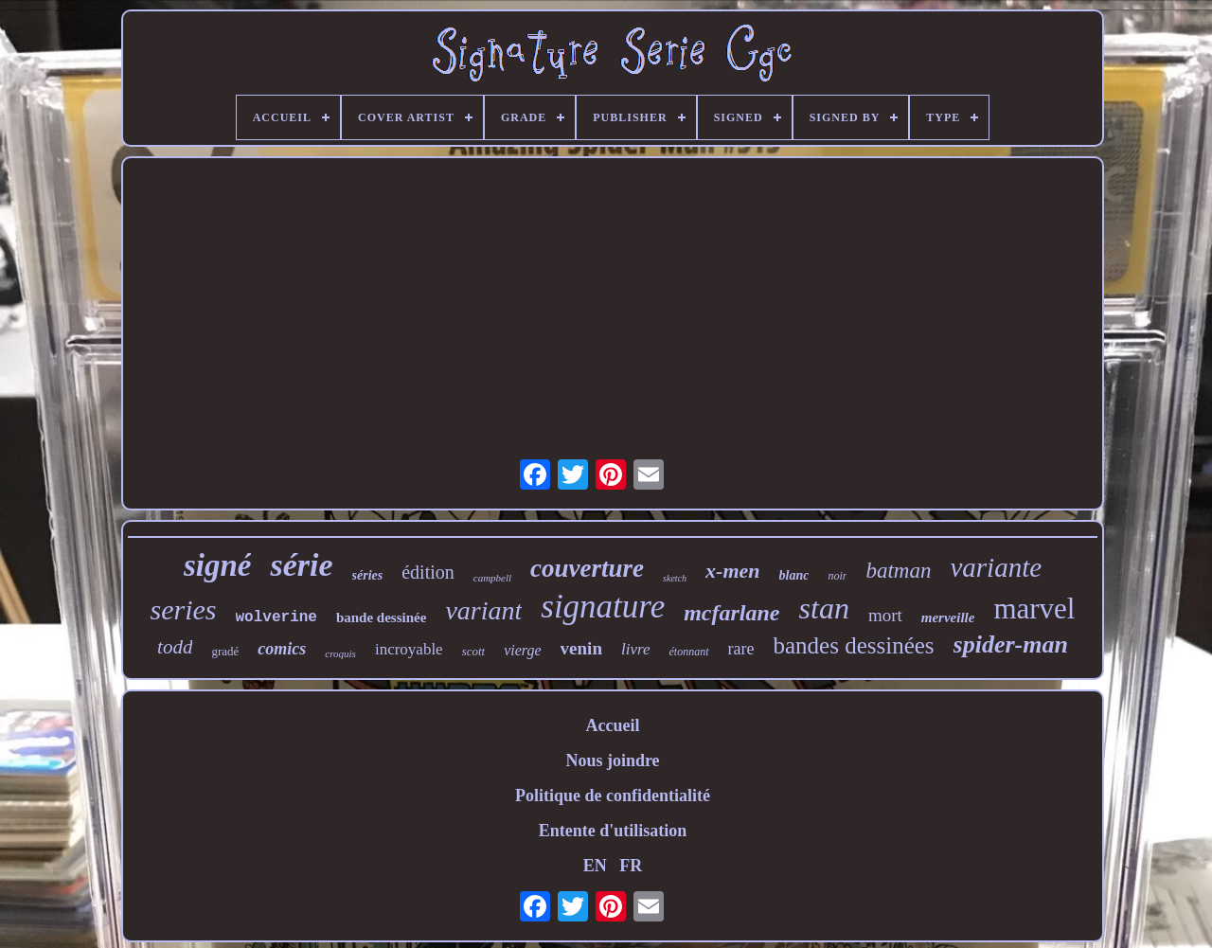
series (184, 609)
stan (824, 608)
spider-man (1011, 644)
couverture (587, 568)
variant (483, 610)
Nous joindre (612, 760)
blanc (794, 575)
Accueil (613, 725)
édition (427, 572)
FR (630, 865)
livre (636, 649)
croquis (340, 653)
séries (367, 575)
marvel (1034, 608)
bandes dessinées (853, 645)
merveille (948, 617)
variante (996, 567)
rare (741, 648)
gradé (225, 651)
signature (603, 606)
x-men (732, 570)
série (301, 564)
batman (898, 570)
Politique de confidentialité (612, 795)
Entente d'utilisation (613, 830)
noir (837, 575)
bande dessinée (381, 617)
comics (282, 648)
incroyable (409, 649)
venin (581, 648)
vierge (522, 650)
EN (595, 865)
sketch (674, 578)
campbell (492, 577)
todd (174, 646)
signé (218, 565)
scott (474, 651)
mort (885, 615)
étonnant (689, 651)
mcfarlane (731, 612)
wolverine (276, 617)
